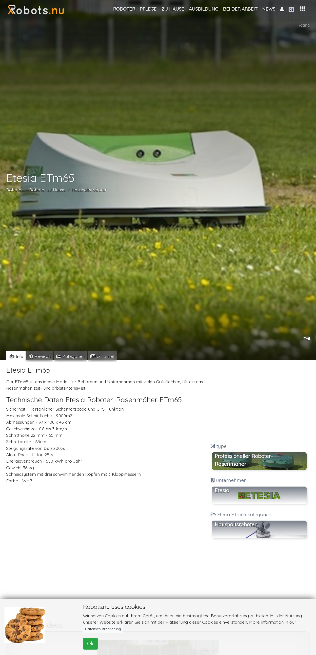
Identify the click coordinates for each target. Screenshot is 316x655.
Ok (90, 643)
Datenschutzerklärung (103, 629)
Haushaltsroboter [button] (236, 524)
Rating (303, 25)
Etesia (222, 490)
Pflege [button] (148, 9)
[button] (302, 9)
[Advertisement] (259, 402)
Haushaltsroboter (89, 189)
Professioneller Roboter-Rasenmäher (244, 460)
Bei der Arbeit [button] (240, 9)
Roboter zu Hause (47, 189)
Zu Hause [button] (172, 9)
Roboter (14, 189)
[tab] (16, 356)
